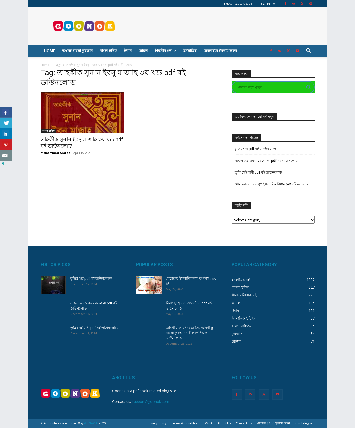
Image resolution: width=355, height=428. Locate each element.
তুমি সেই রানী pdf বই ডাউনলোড (258, 172)
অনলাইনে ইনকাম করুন (220, 50)
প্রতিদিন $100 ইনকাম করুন (273, 423)
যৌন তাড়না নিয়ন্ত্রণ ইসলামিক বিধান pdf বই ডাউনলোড (274, 184)
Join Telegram (305, 423)
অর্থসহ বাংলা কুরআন (77, 50)
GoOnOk (91, 423)
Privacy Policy (156, 423)
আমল (143, 50)
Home (49, 50)
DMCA (208, 423)
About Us (224, 423)
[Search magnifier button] (308, 87)
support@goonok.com (150, 401)
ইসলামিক (190, 50)
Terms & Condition (185, 423)
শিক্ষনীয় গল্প (165, 50)
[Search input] (271, 87)
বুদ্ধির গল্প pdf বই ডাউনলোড (255, 149)
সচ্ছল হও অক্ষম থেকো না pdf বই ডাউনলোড (266, 160)
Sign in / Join (269, 3)
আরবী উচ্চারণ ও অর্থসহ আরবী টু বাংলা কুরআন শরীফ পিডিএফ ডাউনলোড (189, 333)
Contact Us (244, 423)
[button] (308, 51)
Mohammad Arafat (55, 153)
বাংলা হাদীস (108, 50)
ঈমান (128, 50)
